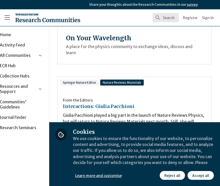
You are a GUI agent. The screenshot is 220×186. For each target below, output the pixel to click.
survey (192, 4)
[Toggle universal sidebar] (7, 17)
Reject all (172, 175)
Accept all (200, 175)
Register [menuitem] (190, 18)
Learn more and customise (115, 175)
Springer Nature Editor (96, 82)
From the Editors (94, 100)
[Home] (47, 17)
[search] (166, 17)
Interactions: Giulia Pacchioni (115, 106)
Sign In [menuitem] (208, 18)
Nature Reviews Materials (139, 82)
